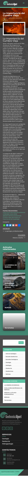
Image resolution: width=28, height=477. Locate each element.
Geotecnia (9, 368)
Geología (8, 362)
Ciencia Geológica (11, 353)
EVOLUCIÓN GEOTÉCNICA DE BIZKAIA (11, 285)
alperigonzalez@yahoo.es (13, 460)
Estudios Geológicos (12, 359)
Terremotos (9, 328)
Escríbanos (10, 458)
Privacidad (7, 471)
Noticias (5, 20)
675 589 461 (11, 456)
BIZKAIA (8, 307)
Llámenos (10, 454)
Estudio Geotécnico (9, 18)
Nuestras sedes (11, 462)
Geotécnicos (9, 371)
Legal (2, 471)
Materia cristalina (18, 237)
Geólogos (19, 18)
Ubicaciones (11, 464)
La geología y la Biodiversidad (14, 231)
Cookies (12, 471)
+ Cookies (17, 471)
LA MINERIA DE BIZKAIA (11, 385)
